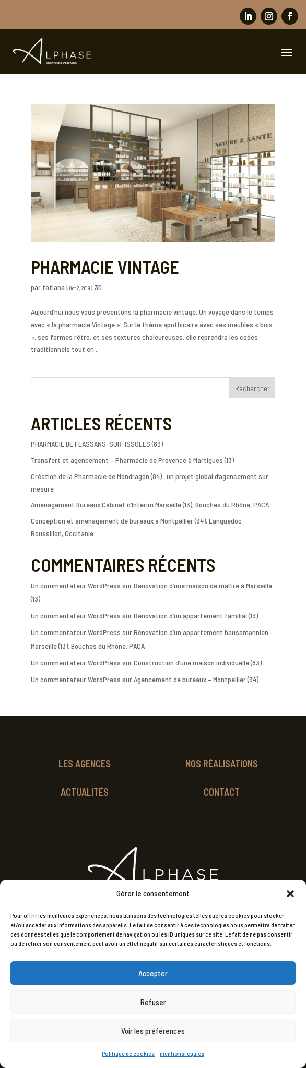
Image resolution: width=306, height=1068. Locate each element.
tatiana (53, 287)
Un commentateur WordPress (76, 585)
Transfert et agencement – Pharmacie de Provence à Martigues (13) (132, 459)
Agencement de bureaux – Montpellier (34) (196, 679)
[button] (290, 893)
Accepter (153, 973)
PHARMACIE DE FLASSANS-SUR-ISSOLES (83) (97, 443)
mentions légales (182, 1053)
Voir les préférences (153, 1031)
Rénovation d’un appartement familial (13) (196, 615)
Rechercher (252, 388)
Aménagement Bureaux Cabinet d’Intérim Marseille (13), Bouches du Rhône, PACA (150, 504)
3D (98, 287)
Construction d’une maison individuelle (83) (198, 662)
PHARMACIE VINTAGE (105, 266)
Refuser (153, 1002)
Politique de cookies (128, 1053)
